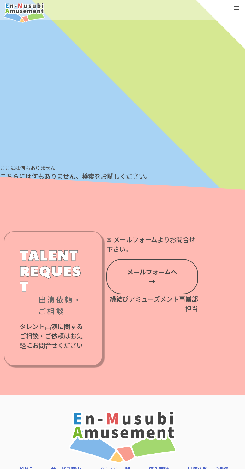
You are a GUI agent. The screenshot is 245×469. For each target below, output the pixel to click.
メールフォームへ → (152, 276)
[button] (237, 8)
